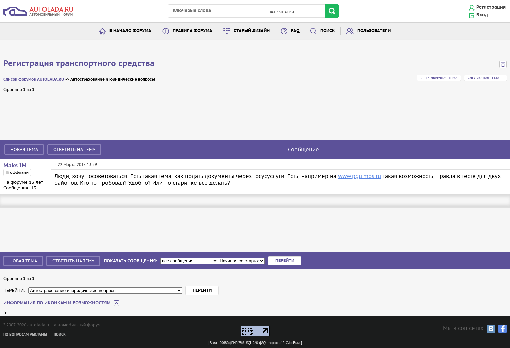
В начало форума (130, 30)
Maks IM (15, 165)
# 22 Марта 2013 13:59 (75, 164)
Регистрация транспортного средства (79, 63)
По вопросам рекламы (25, 335)
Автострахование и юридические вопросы (112, 79)
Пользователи (374, 30)
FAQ (295, 30)
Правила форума (192, 30)
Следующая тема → (485, 78)
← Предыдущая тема (438, 78)
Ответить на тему (74, 149)
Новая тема (24, 149)
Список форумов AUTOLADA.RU (33, 79)
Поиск (327, 30)
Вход (482, 15)
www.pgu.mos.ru (359, 176)
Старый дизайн (252, 30)
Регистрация (491, 7)
